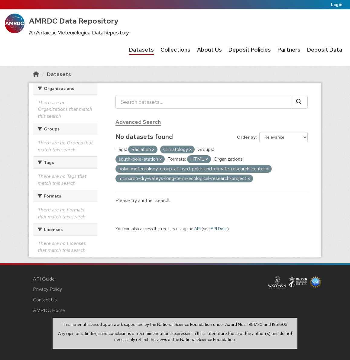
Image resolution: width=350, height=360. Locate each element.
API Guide (44, 279)
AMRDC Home (49, 310)
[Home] (36, 74)
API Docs (219, 228)
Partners (288, 49)
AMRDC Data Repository (74, 21)
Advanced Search (138, 121)
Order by (246, 137)
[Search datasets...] (203, 102)
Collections (175, 49)
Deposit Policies (249, 49)
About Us (209, 49)
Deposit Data (324, 49)
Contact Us (45, 300)
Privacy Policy (47, 289)
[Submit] (299, 102)
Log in (336, 4)
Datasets (141, 49)
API (197, 228)
